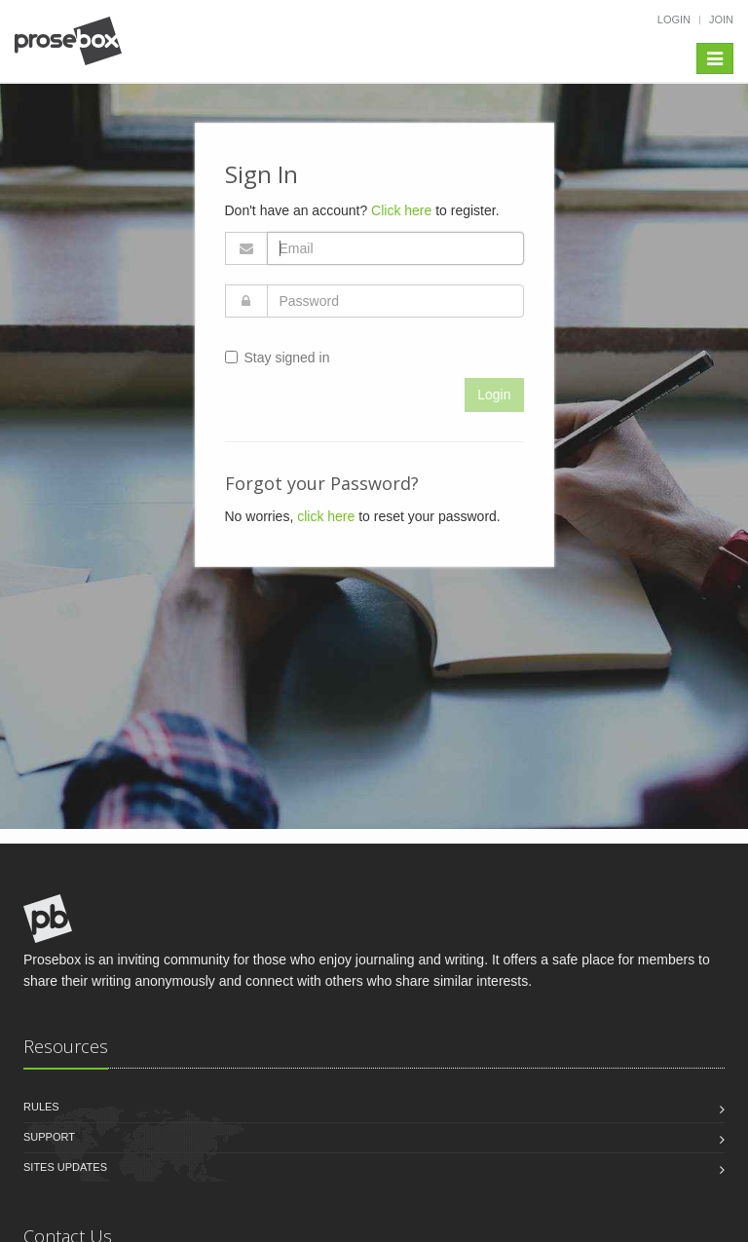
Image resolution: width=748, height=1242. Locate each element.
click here (326, 516)
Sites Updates (65, 1167)
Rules (41, 1106)
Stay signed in (277, 357)
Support (49, 1137)
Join (721, 19)
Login (674, 19)
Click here (401, 210)
